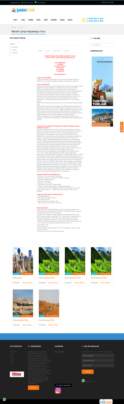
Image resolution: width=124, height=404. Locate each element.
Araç (12, 363)
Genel (40, 51)
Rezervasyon (56, 51)
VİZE (46, 20)
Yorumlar (66, 51)
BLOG (70, 20)
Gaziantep (15, 47)
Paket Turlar (17, 278)
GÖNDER (87, 372)
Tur (12, 354)
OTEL (38, 20)
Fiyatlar (47, 51)
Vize (12, 365)
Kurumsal (103, 2)
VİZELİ (14, 50)
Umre (12, 358)
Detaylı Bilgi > (27, 283)
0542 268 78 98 (41, 2)
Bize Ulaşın (110, 2)
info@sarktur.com (15, 2)
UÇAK (62, 20)
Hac (12, 356)
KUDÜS (54, 20)
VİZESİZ (14, 53)
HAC (23, 20)
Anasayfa (14, 27)
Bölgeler (12, 44)
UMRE (30, 20)
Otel (12, 360)
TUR (15, 20)
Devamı (33, 388)
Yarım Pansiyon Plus (47, 278)
